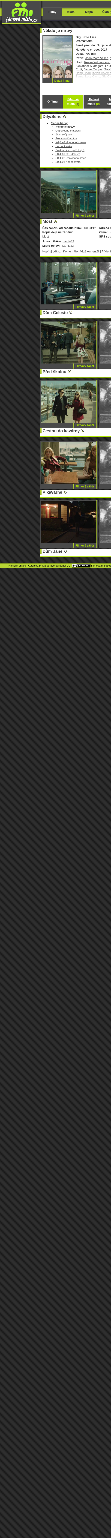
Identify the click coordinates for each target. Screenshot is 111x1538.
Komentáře (70, 251)
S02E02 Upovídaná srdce (70, 157)
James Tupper (93, 69)
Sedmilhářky (59, 123)
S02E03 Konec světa (68, 161)
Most (47, 221)
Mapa (89, 12)
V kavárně (52, 492)
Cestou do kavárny (61, 431)
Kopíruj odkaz (51, 251)
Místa (71, 12)
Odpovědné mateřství (68, 130)
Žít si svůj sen (63, 134)
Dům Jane (53, 551)
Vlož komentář (89, 251)
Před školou (54, 371)
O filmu (52, 101)
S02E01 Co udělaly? (67, 153)
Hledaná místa (93, 101)
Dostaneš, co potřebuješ (69, 150)
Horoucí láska (63, 146)
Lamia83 (68, 241)
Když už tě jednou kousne (70, 142)
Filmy (53, 12)
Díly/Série (52, 116)
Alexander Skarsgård (90, 66)
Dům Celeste (55, 312)
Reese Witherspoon (97, 62)
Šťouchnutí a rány (66, 138)
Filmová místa (73, 101)
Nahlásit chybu (17, 565)
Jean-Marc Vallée (96, 58)
